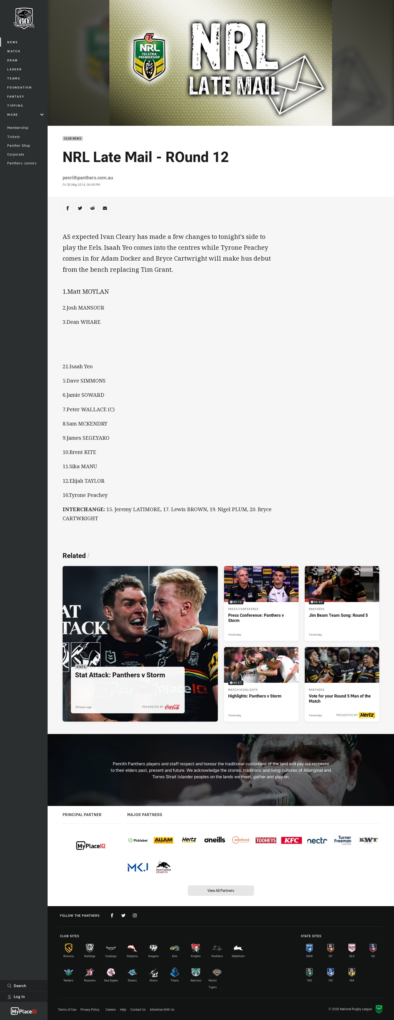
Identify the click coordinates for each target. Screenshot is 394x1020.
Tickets (13, 136)
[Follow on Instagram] (135, 915)
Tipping (15, 105)
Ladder (14, 69)
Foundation (19, 87)
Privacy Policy (89, 1009)
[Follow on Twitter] (123, 915)
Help (123, 1009)
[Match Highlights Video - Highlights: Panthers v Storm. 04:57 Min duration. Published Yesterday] (261, 684)
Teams (13, 78)
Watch (14, 51)
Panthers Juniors (22, 163)
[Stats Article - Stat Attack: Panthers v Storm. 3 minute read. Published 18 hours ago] (140, 644)
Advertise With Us (162, 1009)
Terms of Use (67, 1009)
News (12, 42)
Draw (12, 60)
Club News (72, 138)
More (25, 114)
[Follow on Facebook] (112, 915)
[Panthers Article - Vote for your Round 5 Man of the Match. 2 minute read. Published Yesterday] (342, 684)
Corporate (15, 154)
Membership (17, 127)
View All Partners (220, 890)
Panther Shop (18, 145)
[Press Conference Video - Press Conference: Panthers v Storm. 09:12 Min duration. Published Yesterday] (261, 603)
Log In (16, 996)
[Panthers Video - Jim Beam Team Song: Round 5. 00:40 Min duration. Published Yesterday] (342, 603)
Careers (111, 1009)
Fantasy (15, 96)
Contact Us (138, 1009)
